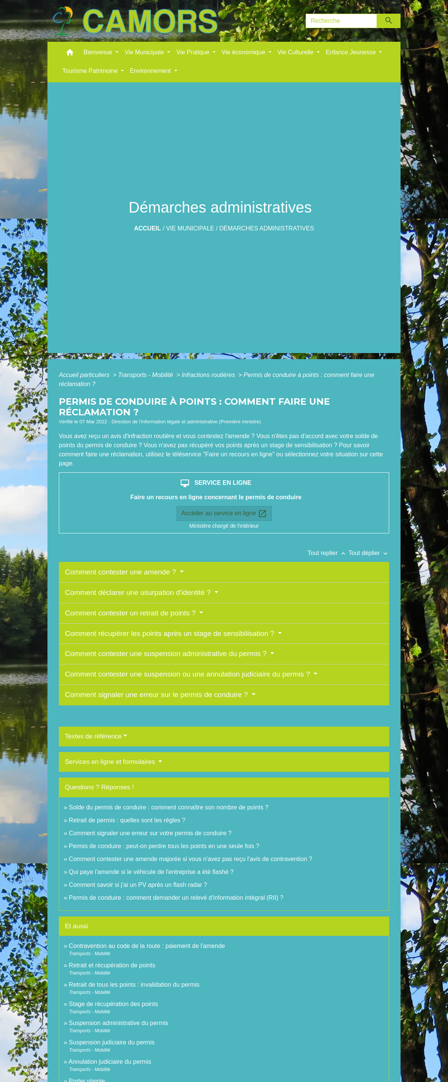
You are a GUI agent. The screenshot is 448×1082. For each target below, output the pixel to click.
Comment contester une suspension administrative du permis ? (166, 654)
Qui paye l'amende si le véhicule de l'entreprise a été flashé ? (151, 872)
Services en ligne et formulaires (111, 761)
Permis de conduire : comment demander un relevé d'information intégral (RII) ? (176, 897)
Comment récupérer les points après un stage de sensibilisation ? (170, 633)
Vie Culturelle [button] (296, 52)
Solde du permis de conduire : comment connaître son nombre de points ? (168, 807)
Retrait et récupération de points (112, 965)
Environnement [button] (151, 71)
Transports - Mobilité (146, 375)
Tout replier (328, 553)
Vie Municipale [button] (145, 52)
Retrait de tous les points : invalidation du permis (134, 984)
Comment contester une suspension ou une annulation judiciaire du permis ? (188, 674)
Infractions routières (209, 375)
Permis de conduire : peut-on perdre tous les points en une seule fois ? (164, 846)
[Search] (341, 21)
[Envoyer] (389, 21)
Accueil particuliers (85, 375)
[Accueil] (134, 21)
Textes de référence (93, 736)
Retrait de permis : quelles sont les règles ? (127, 820)
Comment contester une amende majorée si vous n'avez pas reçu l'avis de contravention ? (190, 859)
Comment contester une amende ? (121, 572)
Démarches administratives (266, 228)
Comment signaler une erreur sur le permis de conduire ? (157, 695)
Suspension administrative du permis (118, 1023)
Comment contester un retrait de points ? (131, 613)
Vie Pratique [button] (193, 52)
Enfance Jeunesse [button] (351, 52)
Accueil (147, 228)
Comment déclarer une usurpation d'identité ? (139, 592)
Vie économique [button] (244, 52)
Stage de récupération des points (113, 1004)
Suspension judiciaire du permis (112, 1042)
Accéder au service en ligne (224, 513)
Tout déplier (369, 553)
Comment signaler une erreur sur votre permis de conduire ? (150, 833)
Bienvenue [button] (99, 52)
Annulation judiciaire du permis (109, 1061)
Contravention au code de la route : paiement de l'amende (147, 946)
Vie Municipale (190, 228)
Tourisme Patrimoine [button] (90, 71)
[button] (69, 54)
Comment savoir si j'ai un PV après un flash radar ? (138, 885)
